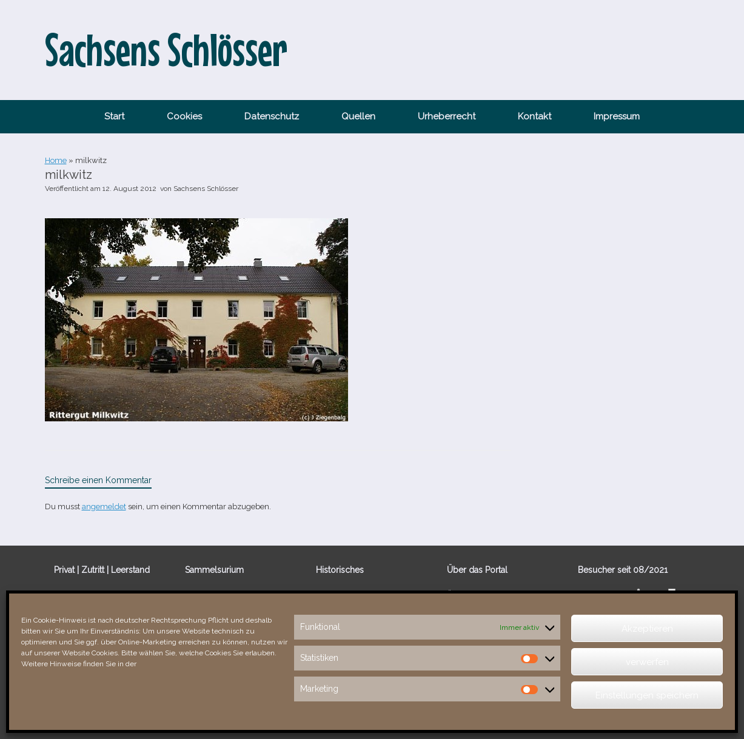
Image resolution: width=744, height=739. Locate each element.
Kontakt (534, 116)
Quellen (358, 116)
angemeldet (104, 506)
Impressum (617, 116)
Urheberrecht (446, 116)
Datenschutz (271, 116)
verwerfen (647, 662)
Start (114, 116)
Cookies (184, 116)
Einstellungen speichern (647, 695)
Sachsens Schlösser (205, 188)
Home (56, 160)
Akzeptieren (647, 628)
